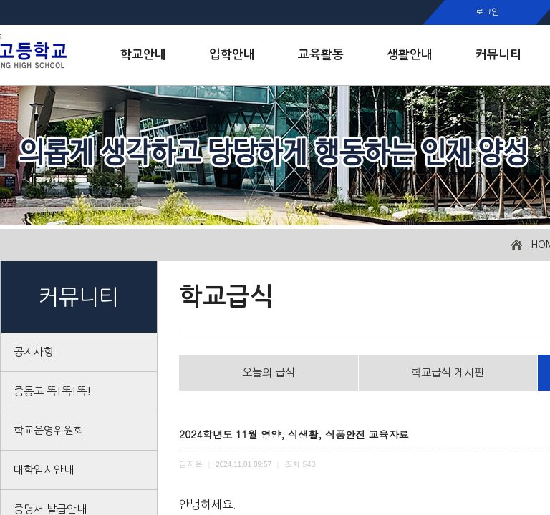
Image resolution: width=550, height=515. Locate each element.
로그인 (487, 12)
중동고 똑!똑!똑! (53, 391)
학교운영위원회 (49, 430)
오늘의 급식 (268, 372)
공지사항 (34, 351)
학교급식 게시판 (447, 372)
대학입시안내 (44, 469)
